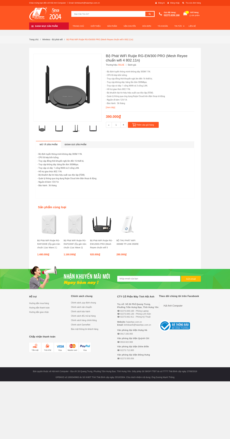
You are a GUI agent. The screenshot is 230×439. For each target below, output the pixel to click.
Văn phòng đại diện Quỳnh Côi (133, 338)
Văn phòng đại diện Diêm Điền (133, 346)
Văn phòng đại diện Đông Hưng (133, 355)
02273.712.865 (127, 350)
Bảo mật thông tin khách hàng (84, 329)
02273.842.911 (127, 317)
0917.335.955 (126, 334)
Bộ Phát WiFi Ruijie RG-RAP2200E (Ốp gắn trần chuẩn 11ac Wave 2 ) (48, 244)
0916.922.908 (126, 342)
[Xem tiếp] (110, 107)
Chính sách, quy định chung (83, 303)
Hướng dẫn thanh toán (39, 308)
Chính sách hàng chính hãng (84, 320)
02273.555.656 (127, 358)
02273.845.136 (127, 314)
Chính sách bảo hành (80, 311)
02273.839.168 (172, 15)
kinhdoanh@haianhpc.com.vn (137, 325)
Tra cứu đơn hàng (193, 3)
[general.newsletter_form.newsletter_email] (148, 279)
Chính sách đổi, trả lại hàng (83, 316)
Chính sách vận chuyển (81, 307)
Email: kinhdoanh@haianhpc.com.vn (84, 3)
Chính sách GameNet (80, 325)
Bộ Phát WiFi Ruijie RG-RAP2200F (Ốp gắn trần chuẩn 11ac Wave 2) (75, 244)
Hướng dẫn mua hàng (39, 303)
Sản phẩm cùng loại (52, 207)
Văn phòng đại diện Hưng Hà (132, 330)
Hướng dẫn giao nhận (39, 312)
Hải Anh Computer (173, 305)
